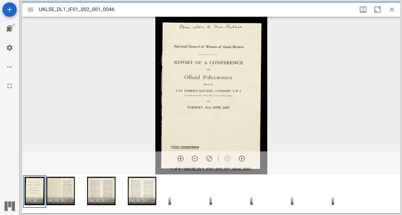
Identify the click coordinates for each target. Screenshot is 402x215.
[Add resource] (9, 9)
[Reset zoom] (209, 158)
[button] (35, 191)
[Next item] (242, 158)
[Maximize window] (377, 9)
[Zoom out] (195, 158)
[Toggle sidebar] (30, 9)
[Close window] (392, 9)
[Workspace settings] (9, 48)
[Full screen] (9, 86)
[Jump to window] (9, 29)
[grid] (211, 193)
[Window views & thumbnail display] (363, 9)
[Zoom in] (180, 158)
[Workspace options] (9, 67)
